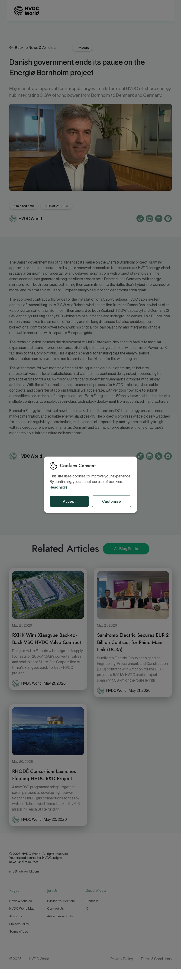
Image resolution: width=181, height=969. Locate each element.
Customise (111, 501)
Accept (69, 501)
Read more (59, 487)
